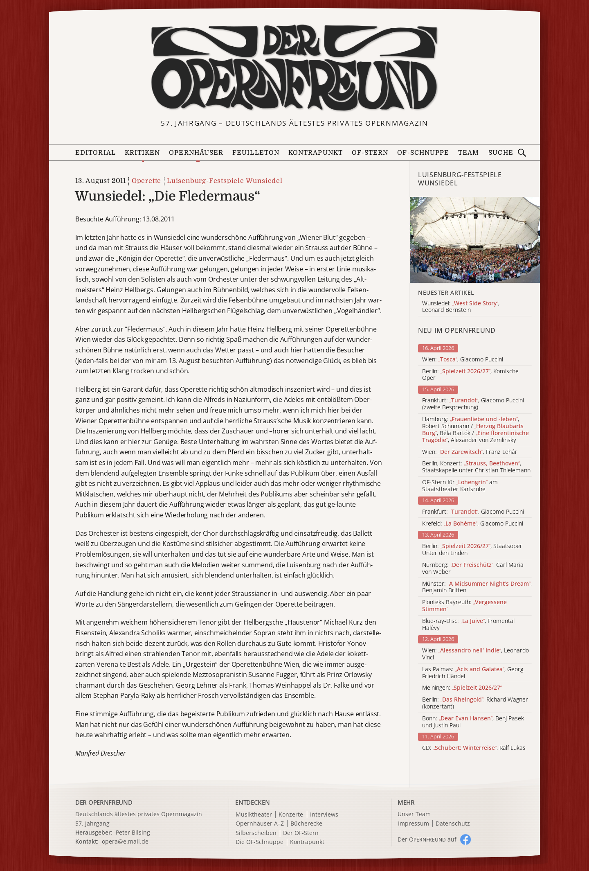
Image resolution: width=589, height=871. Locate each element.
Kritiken (142, 152)
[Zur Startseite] (294, 68)
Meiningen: (462, 687)
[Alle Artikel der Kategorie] (475, 240)
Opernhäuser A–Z (260, 823)
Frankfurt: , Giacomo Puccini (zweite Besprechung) (473, 404)
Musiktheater (254, 814)
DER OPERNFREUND (104, 802)
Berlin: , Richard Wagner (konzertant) (475, 703)
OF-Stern (370, 152)
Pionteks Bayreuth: (464, 606)
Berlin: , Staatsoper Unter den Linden (472, 550)
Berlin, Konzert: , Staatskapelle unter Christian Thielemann (476, 467)
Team (468, 152)
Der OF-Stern (301, 833)
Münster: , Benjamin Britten (477, 587)
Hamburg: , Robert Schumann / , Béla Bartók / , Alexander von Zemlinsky (475, 429)
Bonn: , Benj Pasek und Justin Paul (473, 722)
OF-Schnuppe (423, 152)
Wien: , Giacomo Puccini (462, 359)
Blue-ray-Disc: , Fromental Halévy (468, 625)
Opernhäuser (196, 152)
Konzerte (291, 814)
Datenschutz (453, 823)
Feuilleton (255, 152)
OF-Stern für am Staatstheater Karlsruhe (460, 486)
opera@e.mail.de (125, 841)
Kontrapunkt (315, 152)
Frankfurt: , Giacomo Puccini (473, 511)
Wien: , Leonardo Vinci (475, 654)
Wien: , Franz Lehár (469, 452)
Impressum (413, 823)
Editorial (95, 152)
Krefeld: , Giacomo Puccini (472, 523)
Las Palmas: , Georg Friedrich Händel (472, 673)
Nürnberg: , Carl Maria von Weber (473, 568)
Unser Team (414, 814)
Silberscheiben (256, 833)
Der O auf (427, 839)
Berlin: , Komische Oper (470, 375)
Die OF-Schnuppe (259, 842)
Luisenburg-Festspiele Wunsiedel (225, 181)
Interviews (324, 814)
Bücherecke (306, 823)
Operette (146, 181)
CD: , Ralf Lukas (474, 748)
